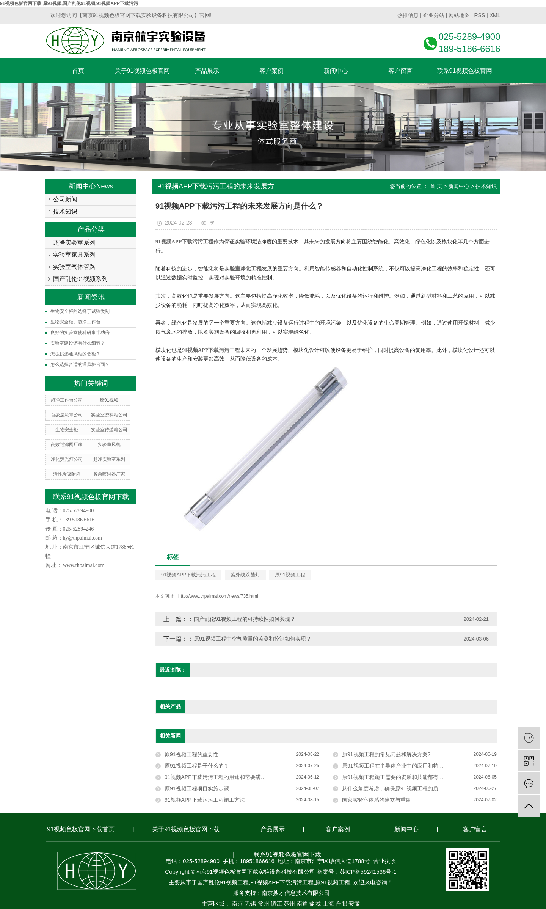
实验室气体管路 (74, 267)
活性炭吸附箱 (66, 474)
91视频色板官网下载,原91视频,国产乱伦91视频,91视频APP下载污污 (69, 3)
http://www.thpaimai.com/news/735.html (218, 596)
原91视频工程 (290, 575)
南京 (237, 903)
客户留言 (475, 829)
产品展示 (272, 829)
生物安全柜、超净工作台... (77, 322)
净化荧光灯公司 (67, 459)
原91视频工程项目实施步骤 (197, 788)
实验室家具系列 (74, 254)
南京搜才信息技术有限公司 (296, 893)
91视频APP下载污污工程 (188, 575)
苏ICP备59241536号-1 (368, 871)
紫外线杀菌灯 (245, 575)
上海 (328, 903)
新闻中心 (458, 186)
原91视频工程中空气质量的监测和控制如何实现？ (252, 639)
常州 (263, 903)
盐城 (315, 903)
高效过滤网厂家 (67, 444)
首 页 (436, 186)
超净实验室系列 (74, 242)
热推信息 (408, 15)
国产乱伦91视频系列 (80, 279)
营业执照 (384, 861)
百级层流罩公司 (67, 415)
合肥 (341, 903)
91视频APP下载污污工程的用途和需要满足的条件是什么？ (234, 777)
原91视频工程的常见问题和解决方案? (386, 754)
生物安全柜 (66, 429)
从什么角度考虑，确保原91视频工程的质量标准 (398, 788)
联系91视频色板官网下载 (287, 854)
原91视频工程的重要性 (191, 754)
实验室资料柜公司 (109, 415)
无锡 (250, 903)
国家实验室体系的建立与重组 (376, 800)
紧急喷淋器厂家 (109, 474)
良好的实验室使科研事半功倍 (80, 332)
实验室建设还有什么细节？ (77, 343)
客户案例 (338, 829)
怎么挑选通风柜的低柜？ (75, 353)
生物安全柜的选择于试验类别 (80, 311)
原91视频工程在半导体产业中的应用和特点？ (395, 766)
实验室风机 (109, 444)
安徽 (354, 903)
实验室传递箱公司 (109, 429)
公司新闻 (65, 199)
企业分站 (433, 15)
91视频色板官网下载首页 (81, 829)
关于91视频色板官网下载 (186, 829)
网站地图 (459, 15)
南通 (302, 903)
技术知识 (65, 211)
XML (495, 15)
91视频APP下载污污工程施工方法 (205, 800)
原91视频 (109, 400)
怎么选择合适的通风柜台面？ (80, 364)
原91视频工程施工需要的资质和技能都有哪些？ (398, 777)
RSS (479, 15)
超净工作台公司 (67, 400)
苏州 (289, 903)
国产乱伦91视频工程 (223, 882)
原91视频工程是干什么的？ (197, 766)
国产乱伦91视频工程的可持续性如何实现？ (244, 619)
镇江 (276, 903)
